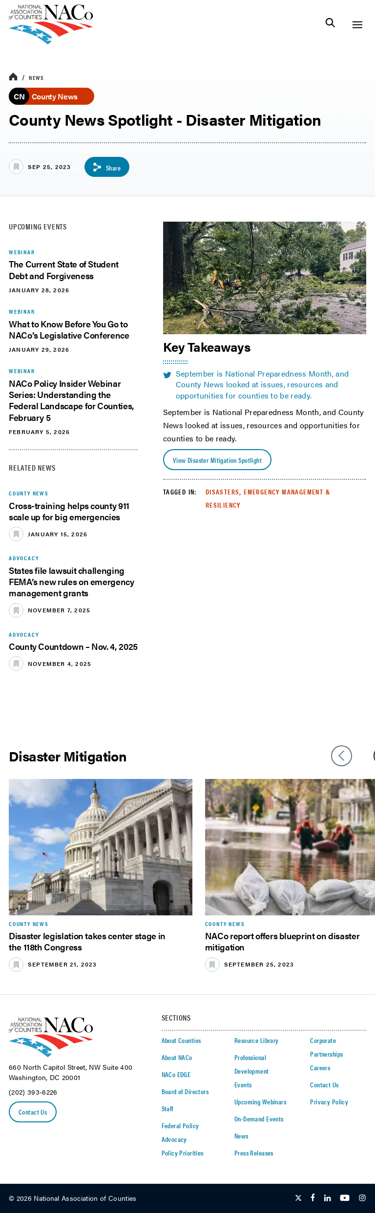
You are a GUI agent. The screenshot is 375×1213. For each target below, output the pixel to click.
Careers (320, 1067)
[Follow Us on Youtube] (345, 1198)
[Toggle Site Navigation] (357, 24)
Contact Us (33, 1112)
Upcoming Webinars (260, 1101)
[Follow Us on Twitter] (298, 1198)
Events (243, 1084)
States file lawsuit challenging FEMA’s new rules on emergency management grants (71, 581)
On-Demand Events (259, 1118)
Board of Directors (185, 1091)
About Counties (181, 1040)
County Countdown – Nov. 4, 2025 (73, 646)
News (36, 77)
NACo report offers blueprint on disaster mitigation (282, 941)
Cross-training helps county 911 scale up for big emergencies (69, 511)
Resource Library (256, 1040)
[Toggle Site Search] (330, 24)
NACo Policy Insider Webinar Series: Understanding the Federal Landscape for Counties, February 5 (71, 400)
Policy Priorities (183, 1152)
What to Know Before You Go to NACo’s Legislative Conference (69, 329)
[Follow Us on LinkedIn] (327, 1198)
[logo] (51, 41)
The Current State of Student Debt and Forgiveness (64, 269)
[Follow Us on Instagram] (362, 1198)
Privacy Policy (329, 1101)
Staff (167, 1108)
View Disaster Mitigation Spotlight (217, 460)
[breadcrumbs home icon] (13, 77)
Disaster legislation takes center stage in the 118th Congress (87, 941)
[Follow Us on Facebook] (313, 1198)
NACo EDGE (176, 1074)
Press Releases (253, 1152)
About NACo (177, 1057)
